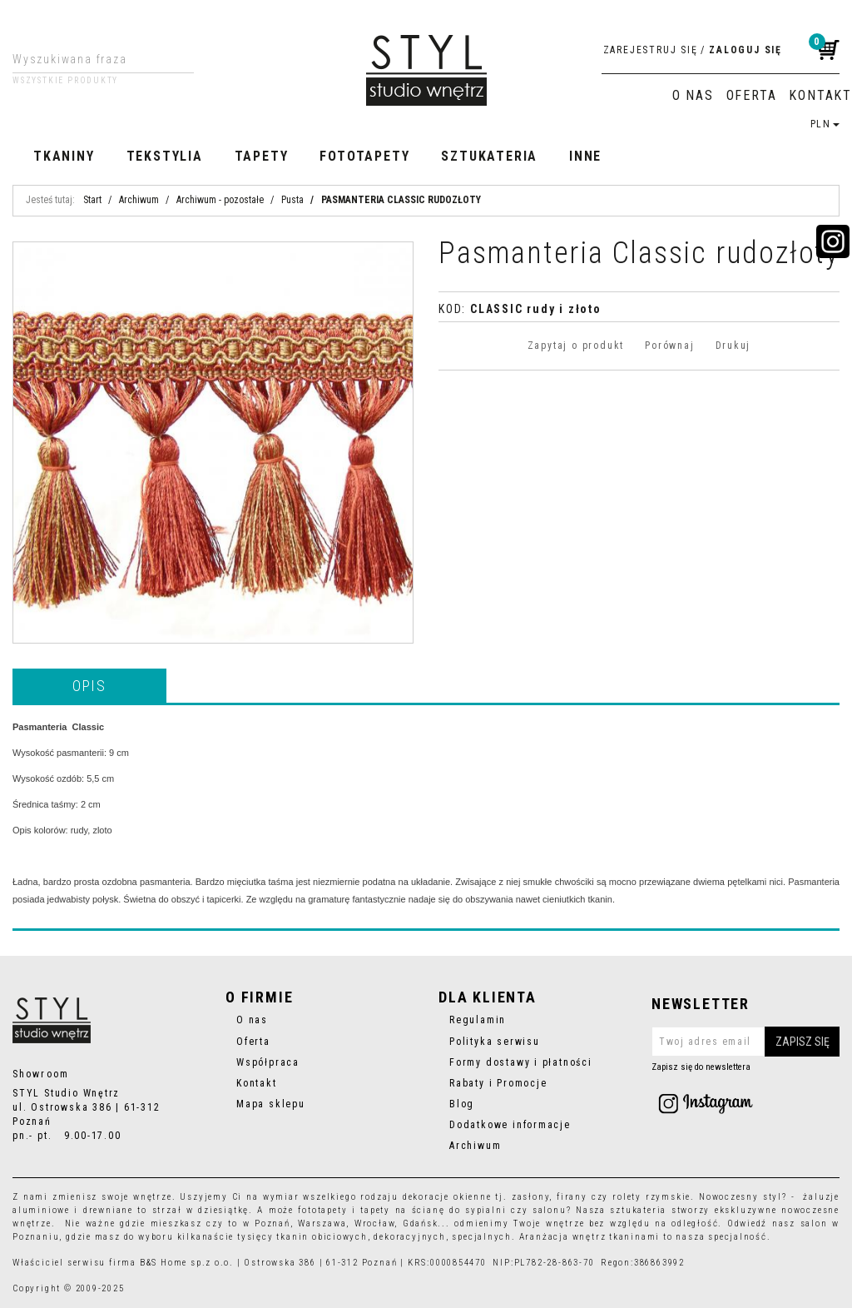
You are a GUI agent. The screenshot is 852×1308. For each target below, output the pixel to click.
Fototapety (364, 156)
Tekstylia (164, 156)
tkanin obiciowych (321, 1236)
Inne (585, 156)
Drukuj (733, 345)
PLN (825, 124)
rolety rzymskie (651, 1196)
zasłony (531, 1196)
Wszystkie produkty (65, 81)
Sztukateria (489, 156)
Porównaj (669, 345)
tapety (375, 1210)
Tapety (262, 156)
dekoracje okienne (447, 1196)
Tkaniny (64, 156)
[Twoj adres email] (745, 1042)
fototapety (322, 1210)
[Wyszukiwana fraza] (90, 59)
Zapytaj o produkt (576, 345)
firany (572, 1196)
